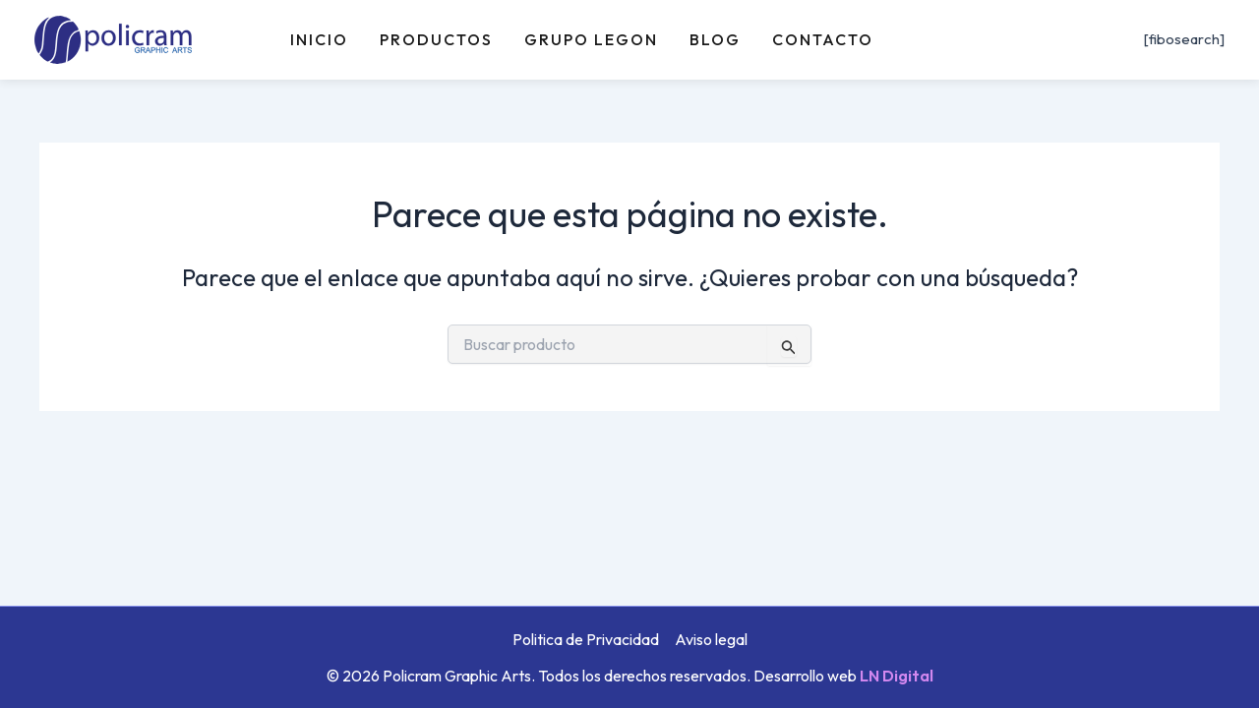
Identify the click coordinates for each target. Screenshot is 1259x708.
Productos (436, 39)
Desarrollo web (843, 675)
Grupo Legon (591, 39)
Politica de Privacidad (585, 639)
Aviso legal (711, 639)
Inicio (319, 39)
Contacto (822, 39)
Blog (715, 39)
